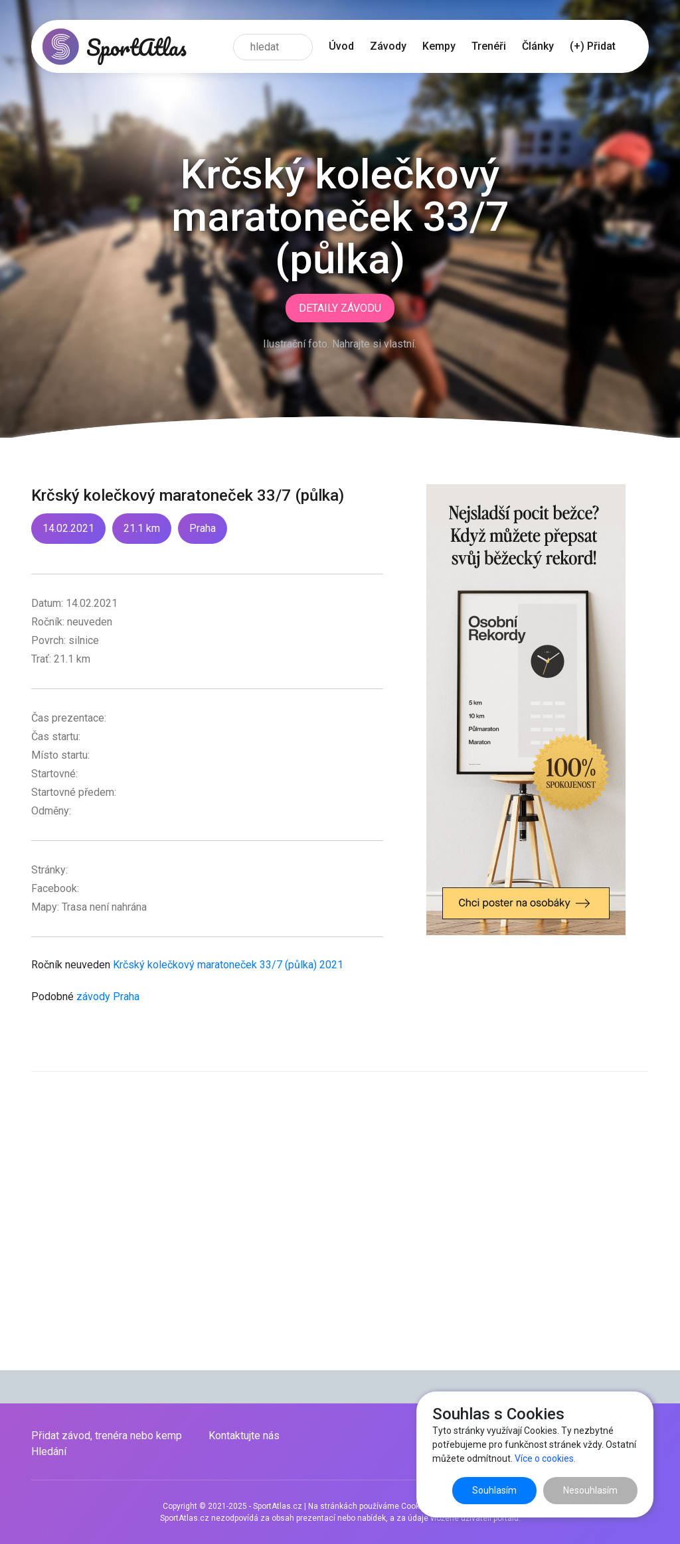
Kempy (439, 46)
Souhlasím (494, 1490)
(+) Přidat (593, 46)
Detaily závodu (340, 308)
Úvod (341, 46)
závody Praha (107, 996)
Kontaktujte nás (244, 1435)
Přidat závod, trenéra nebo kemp (106, 1435)
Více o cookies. (545, 1458)
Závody (388, 46)
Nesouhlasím (590, 1490)
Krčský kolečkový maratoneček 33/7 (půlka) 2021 (228, 964)
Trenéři (488, 46)
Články (538, 46)
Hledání (48, 1451)
